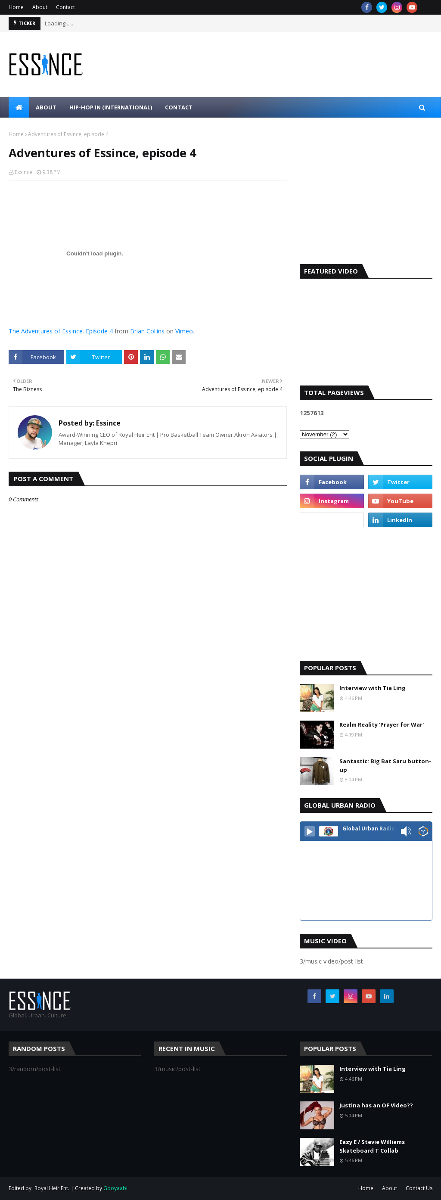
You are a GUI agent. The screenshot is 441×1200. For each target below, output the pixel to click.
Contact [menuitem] (179, 107)
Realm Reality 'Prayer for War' (381, 724)
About (39, 7)
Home (16, 7)
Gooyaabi (115, 1188)
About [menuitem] (46, 107)
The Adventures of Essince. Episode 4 (61, 331)
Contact (65, 7)
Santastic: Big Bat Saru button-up (385, 765)
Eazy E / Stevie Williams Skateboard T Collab (372, 1146)
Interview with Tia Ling (372, 688)
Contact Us (419, 1188)
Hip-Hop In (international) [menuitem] (110, 107)
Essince (23, 172)
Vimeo (184, 331)
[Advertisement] (366, 197)
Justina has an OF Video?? (376, 1105)
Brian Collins (147, 331)
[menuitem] (19, 107)
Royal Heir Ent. (51, 1188)
